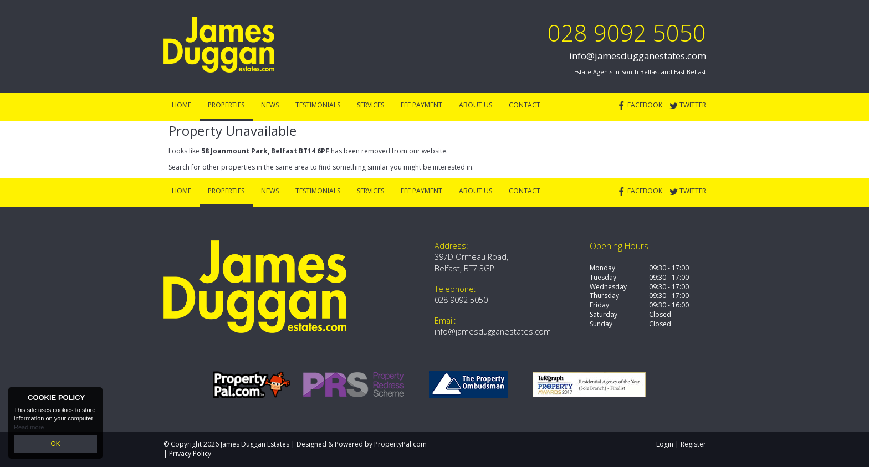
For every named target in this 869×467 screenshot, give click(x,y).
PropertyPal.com (400, 444)
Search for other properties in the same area (238, 167)
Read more (29, 428)
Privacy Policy (190, 453)
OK (55, 444)
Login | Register (681, 444)
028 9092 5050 (627, 32)
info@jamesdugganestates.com (637, 55)
